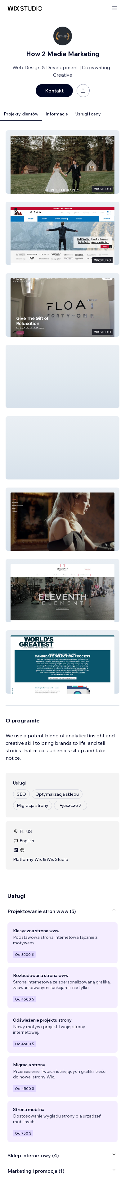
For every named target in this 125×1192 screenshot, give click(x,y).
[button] (62, 162)
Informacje (57, 114)
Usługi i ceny (88, 114)
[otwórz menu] (114, 8)
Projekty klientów (21, 114)
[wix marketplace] (24, 8)
